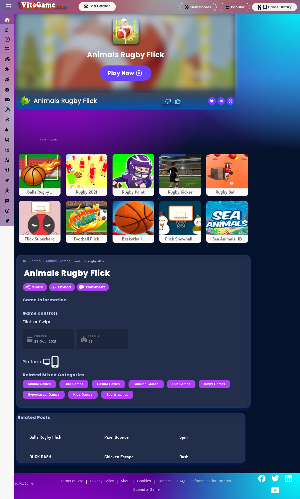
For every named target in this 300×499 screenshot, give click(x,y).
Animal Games (58, 261)
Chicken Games (146, 384)
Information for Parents (211, 481)
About (126, 481)
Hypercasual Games (43, 394)
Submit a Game (146, 489)
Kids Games (82, 394)
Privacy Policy (102, 481)
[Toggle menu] (8, 7)
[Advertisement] (133, 123)
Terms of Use (72, 481)
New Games (197, 7)
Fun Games (181, 384)
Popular (235, 7)
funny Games (214, 384)
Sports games (117, 394)
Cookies (144, 481)
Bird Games (74, 384)
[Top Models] (97, 6)
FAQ (181, 481)
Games (35, 261)
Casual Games (108, 384)
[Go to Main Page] (42, 7)
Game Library (277, 7)
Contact (164, 481)
